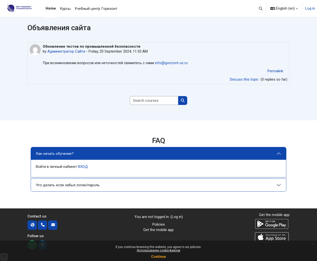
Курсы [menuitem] (65, 8)
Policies (158, 224)
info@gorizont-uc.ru (171, 63)
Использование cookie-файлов (158, 250)
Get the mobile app (158, 230)
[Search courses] (154, 100)
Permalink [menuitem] (275, 71)
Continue (158, 257)
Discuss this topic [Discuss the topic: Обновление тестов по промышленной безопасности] (245, 79)
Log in (310, 8)
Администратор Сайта (66, 51)
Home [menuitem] (51, 8)
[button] (261, 8)
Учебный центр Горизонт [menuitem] (96, 8)
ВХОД (83, 166)
